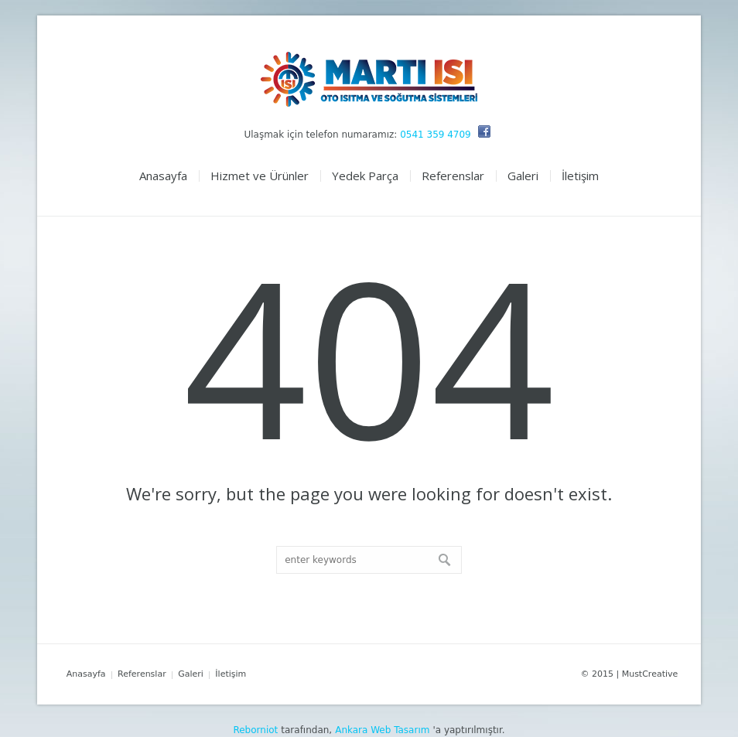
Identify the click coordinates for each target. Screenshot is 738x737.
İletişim (230, 674)
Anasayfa (86, 674)
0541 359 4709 (435, 134)
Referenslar (142, 674)
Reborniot (255, 730)
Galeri (190, 674)
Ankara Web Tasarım (382, 730)
